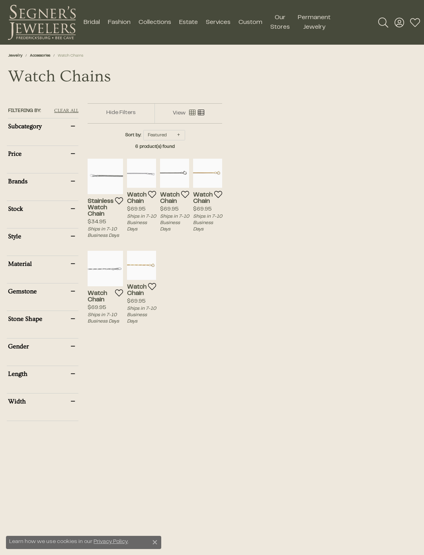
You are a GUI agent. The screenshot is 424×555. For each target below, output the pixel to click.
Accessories (40, 55)
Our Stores (280, 22)
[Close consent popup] (154, 542)
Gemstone (22, 291)
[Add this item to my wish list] (160, 244)
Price (14, 154)
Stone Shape (25, 319)
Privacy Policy (111, 541)
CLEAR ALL (66, 110)
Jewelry (15, 55)
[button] (383, 22)
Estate (188, 22)
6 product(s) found (252, 147)
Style (14, 236)
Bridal (92, 22)
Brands (17, 181)
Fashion (119, 22)
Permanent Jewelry (314, 22)
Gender (18, 346)
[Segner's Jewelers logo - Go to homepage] (42, 22)
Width (17, 401)
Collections (155, 22)
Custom (250, 22)
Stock (15, 209)
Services (218, 22)
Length (17, 374)
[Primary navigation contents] (207, 22)
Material (20, 264)
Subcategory (24, 126)
